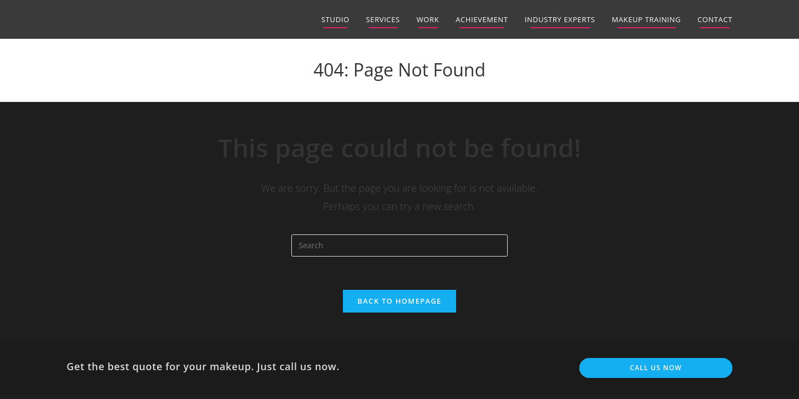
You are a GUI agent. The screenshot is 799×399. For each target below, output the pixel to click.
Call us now (656, 367)
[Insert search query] (399, 245)
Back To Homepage (399, 301)
